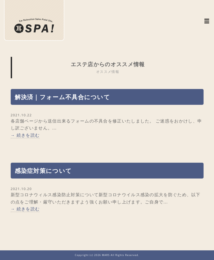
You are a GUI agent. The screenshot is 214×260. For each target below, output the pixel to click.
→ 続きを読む (25, 135)
